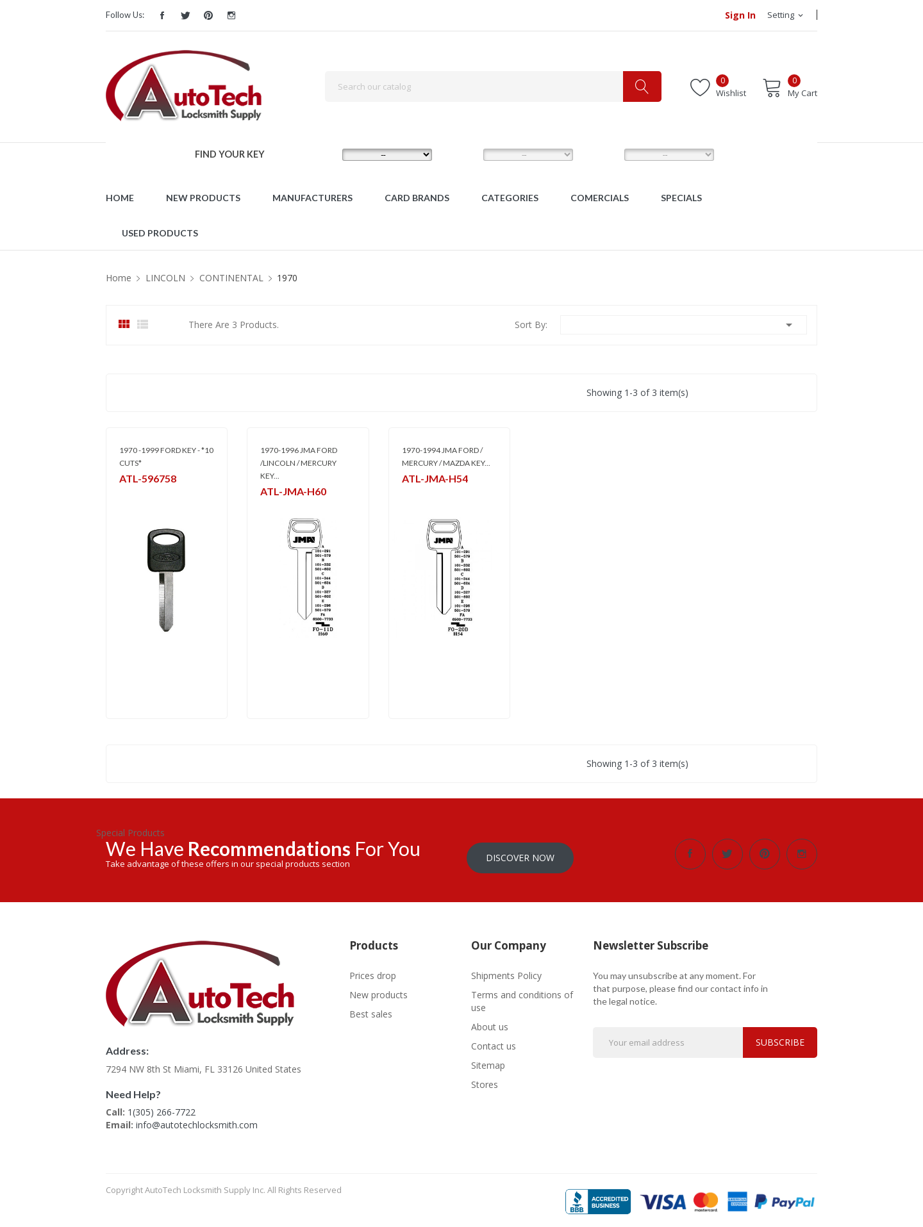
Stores (484, 1081)
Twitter (185, 15)
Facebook (162, 15)
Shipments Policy (506, 972)
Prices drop (372, 972)
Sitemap (488, 1061)
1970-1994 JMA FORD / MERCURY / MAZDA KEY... (446, 456)
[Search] (493, 86)
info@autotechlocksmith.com (197, 1121)
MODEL (465, 154)
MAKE (320, 154)
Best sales (370, 1010)
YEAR (601, 154)
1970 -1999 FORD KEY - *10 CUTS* (166, 456)
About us (489, 1023)
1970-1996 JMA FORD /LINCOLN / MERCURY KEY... (298, 463)
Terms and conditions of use (522, 997)
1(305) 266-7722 (161, 1108)
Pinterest (208, 15)
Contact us (493, 1042)
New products (378, 991)
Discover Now (520, 854)
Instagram (231, 15)
